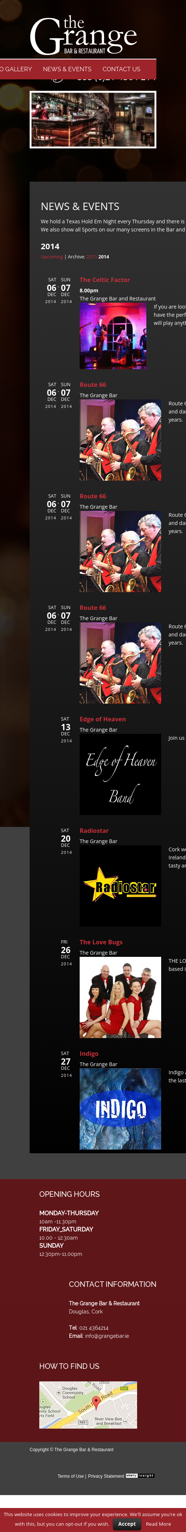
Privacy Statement (106, 1476)
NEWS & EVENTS (67, 69)
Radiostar (94, 831)
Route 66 (93, 385)
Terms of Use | (71, 1476)
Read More (158, 1524)
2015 (91, 257)
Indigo (89, 1054)
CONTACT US (121, 69)
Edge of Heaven (103, 719)
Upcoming (52, 257)
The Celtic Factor (105, 280)
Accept (127, 1523)
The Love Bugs (101, 942)
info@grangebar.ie (107, 1336)
